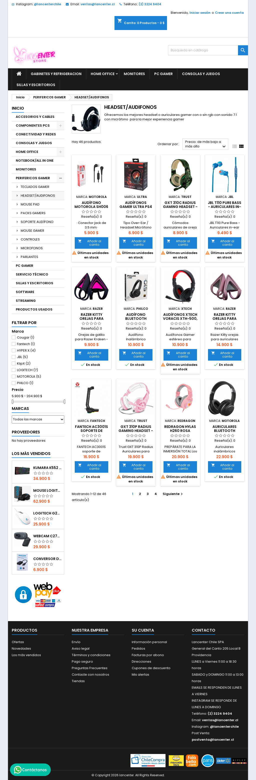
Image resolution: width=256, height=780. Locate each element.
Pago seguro (82, 661)
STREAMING (26, 300)
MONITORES (134, 73)
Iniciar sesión (200, 13)
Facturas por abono (148, 655)
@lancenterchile (47, 4)
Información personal (149, 642)
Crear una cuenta (229, 13)
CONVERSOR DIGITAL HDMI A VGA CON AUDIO (47, 559)
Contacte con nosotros (90, 674)
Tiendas (78, 681)
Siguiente (173, 493)
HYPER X (26, 350)
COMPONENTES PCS (33, 125)
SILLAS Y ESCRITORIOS (35, 84)
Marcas (20, 408)
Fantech (26, 344)
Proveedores (26, 432)
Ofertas (18, 642)
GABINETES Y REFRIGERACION (56, 73)
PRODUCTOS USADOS (34, 309)
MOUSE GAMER (32, 230)
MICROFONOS (32, 248)
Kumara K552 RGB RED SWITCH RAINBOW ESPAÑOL (47, 468)
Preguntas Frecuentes (90, 668)
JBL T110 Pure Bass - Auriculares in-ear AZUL (224, 206)
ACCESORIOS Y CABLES (35, 116)
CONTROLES (30, 239)
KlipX (23, 363)
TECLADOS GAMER (35, 186)
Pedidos (138, 648)
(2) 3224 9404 (150, 4)
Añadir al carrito (89, 243)
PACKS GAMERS (33, 213)
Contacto (203, 630)
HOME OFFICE (102, 73)
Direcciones (141, 661)
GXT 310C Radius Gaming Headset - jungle (180, 206)
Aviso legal (81, 648)
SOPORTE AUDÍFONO (37, 221)
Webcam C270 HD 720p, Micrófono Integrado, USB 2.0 (47, 536)
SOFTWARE (25, 292)
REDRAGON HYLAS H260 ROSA (180, 428)
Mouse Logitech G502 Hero (47, 490)
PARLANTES (29, 256)
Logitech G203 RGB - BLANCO (47, 513)
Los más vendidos (31, 453)
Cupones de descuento (151, 668)
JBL (22, 357)
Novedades (21, 648)
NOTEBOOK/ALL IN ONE (35, 160)
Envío (76, 642)
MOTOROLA (29, 376)
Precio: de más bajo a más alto (206, 144)
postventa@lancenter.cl (213, 739)
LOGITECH (27, 370)
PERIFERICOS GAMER (33, 178)
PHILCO (25, 383)
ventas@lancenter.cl (97, 4)
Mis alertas (140, 674)
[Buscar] (208, 50)
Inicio (18, 108)
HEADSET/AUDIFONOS (38, 195)
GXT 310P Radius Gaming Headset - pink (135, 430)
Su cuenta (143, 630)
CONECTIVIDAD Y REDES (36, 134)
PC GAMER (163, 73)
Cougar (25, 337)
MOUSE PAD (30, 204)
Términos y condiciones (91, 655)
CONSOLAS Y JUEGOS (201, 73)
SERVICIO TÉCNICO (32, 274)
